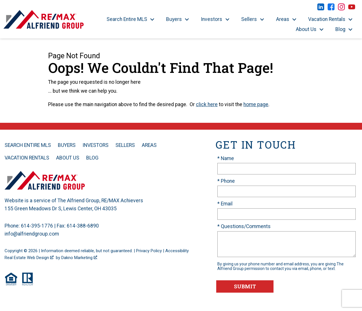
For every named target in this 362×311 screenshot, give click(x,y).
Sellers (125, 145)
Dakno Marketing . (79, 257)
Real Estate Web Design (29, 257)
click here (207, 104)
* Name (225, 158)
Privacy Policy (149, 250)
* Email (225, 204)
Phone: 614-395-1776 (29, 226)
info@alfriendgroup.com (32, 234)
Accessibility (177, 250)
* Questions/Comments (244, 226)
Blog (92, 158)
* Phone (226, 181)
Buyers (67, 145)
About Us (67, 158)
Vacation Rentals (27, 158)
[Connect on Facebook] (331, 8)
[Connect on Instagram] (341, 8)
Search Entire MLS (28, 145)
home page (255, 104)
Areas (149, 145)
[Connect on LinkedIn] (320, 8)
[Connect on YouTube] (351, 8)
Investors (95, 145)
